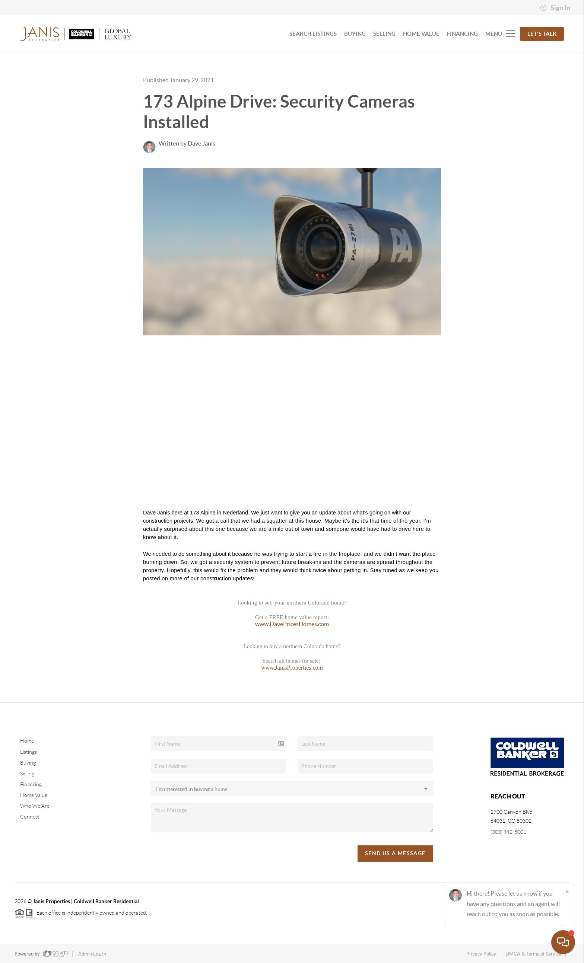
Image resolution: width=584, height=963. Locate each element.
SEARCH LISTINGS (313, 34)
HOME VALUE (421, 34)
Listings (28, 752)
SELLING (384, 34)
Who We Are (35, 806)
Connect (29, 817)
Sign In (555, 8)
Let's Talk (541, 34)
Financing (31, 784)
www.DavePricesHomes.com (292, 624)
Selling (27, 774)
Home (27, 741)
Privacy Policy (481, 954)
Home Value (33, 795)
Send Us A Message (395, 853)
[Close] (567, 892)
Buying (28, 763)
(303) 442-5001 (508, 832)
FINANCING (462, 34)
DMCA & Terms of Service (533, 954)
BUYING (355, 34)
